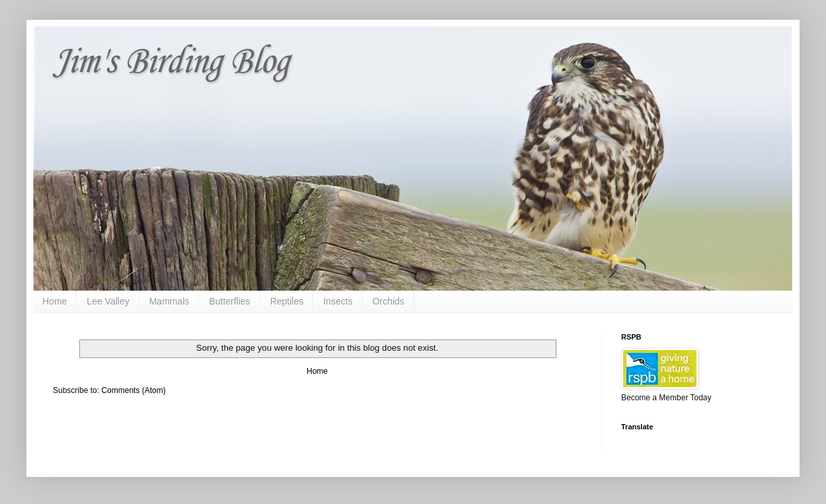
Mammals (169, 301)
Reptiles (287, 301)
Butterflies (229, 301)
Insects (337, 301)
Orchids (388, 301)
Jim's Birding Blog (171, 62)
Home (54, 301)
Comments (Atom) (133, 390)
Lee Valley (108, 301)
